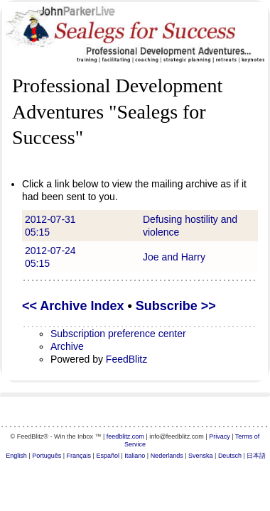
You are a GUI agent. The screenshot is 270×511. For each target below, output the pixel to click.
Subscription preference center (118, 333)
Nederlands (167, 455)
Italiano (134, 455)
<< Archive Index (73, 306)
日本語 (256, 455)
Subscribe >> (176, 306)
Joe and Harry (174, 257)
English (16, 455)
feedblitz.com (125, 436)
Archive (67, 346)
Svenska (200, 455)
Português (46, 455)
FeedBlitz (126, 359)
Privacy (219, 436)
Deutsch (230, 455)
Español (107, 455)
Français (79, 455)
